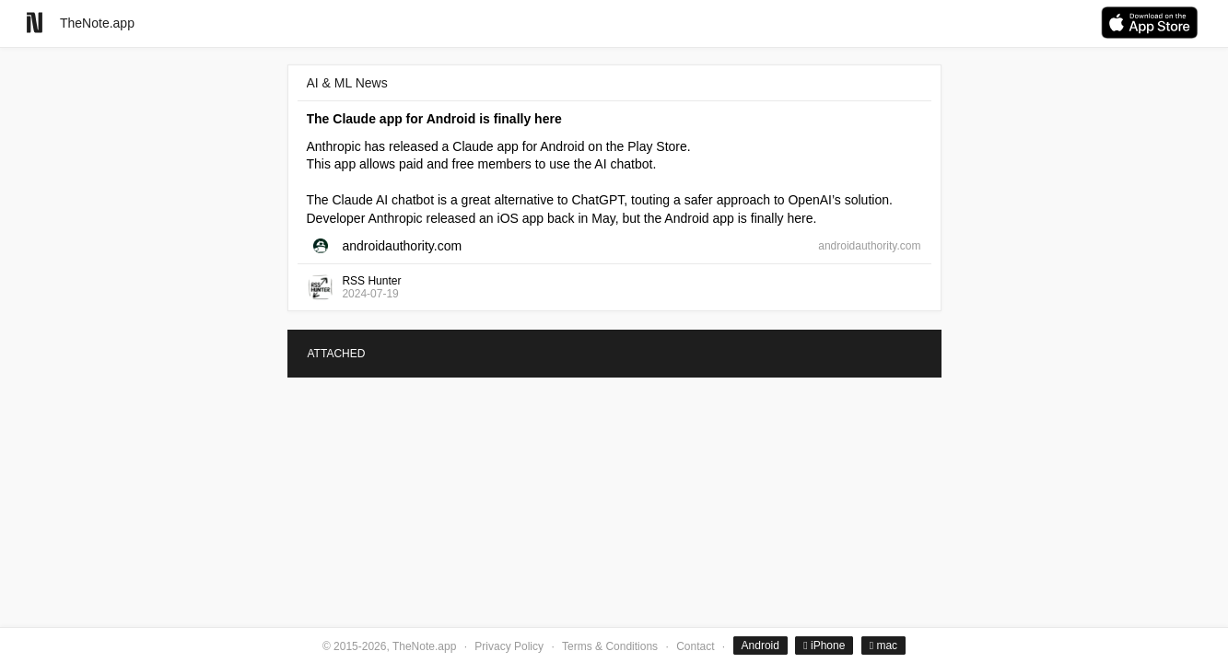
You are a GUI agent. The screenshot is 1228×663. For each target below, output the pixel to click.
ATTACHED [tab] (337, 353)
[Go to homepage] (34, 22)
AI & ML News (347, 83)
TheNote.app (97, 23)
